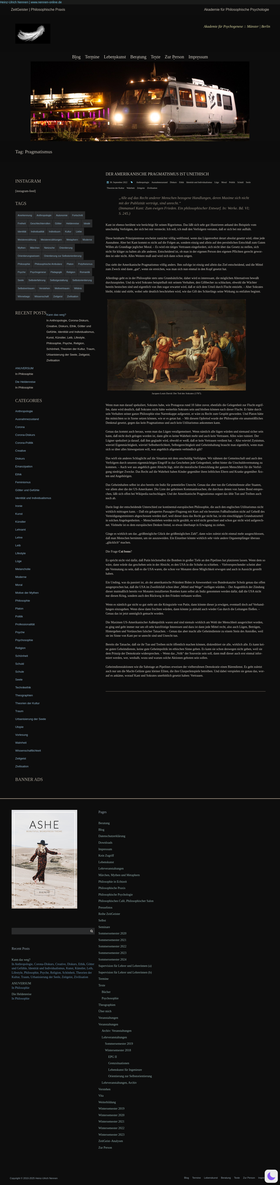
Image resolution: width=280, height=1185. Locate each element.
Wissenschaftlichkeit (28, 750)
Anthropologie (142, 182)
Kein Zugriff (106, 855)
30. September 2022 (118, 182)
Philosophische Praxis (111, 888)
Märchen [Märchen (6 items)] (35, 247)
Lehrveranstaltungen (111, 868)
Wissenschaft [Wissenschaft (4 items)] (41, 296)
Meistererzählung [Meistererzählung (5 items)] (27, 239)
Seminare (104, 927)
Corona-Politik (24, 442)
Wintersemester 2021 (111, 1121)
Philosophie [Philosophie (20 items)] (24, 264)
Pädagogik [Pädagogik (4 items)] (56, 272)
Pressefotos (105, 907)
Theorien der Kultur (115, 188)
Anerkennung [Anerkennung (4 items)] (25, 215)
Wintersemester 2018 (118, 1050)
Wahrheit (131, 188)
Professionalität (25, 624)
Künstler (20, 521)
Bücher (106, 992)
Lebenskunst (115, 56)
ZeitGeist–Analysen (110, 1141)
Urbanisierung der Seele (30, 719)
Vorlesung (21, 734)
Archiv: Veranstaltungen (116, 1030)
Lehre (19, 537)
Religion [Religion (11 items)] (70, 272)
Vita (100, 1095)
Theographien (24, 695)
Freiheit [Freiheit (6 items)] (22, 223)
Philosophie (22, 600)
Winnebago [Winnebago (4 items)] (24, 296)
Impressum (198, 56)
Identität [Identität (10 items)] (22, 231)
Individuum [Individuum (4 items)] (54, 231)
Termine (92, 56)
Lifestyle (20, 553)
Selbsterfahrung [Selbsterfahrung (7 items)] (37, 280)
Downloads (105, 842)
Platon (19, 608)
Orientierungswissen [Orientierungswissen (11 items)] (29, 256)
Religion (20, 648)
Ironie (19, 506)
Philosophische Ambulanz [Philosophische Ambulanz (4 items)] (48, 264)
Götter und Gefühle (27, 490)
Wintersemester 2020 (111, 1115)
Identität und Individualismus (199, 182)
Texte (155, 56)
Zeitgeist (141, 188)
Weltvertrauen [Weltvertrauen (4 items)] (61, 288)
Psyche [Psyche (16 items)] (22, 272)
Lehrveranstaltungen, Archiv (119, 1082)
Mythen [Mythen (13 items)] (22, 247)
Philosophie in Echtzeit (112, 881)
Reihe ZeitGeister (109, 914)
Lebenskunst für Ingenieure (125, 1069)
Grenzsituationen (118, 1063)
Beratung (138, 56)
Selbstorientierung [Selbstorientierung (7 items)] (82, 280)
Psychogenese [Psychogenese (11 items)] (38, 272)
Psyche (20, 632)
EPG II (112, 1056)
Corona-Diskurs (25, 435)
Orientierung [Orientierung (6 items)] (66, 247)
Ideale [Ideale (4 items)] (87, 223)
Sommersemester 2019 (119, 1043)
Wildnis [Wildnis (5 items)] (78, 288)
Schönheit (21, 656)
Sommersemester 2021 (112, 940)
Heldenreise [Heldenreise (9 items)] (72, 223)
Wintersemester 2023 (111, 1134)
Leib (18, 545)
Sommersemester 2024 (112, 959)
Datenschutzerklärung (111, 836)
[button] (271, 1176)
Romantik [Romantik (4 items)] (85, 272)
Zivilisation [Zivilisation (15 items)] (72, 296)
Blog (76, 56)
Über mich (104, 1011)
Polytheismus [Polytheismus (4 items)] (85, 264)
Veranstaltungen (108, 1017)
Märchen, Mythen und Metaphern (119, 875)
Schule (19, 671)
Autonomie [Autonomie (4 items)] (62, 215)
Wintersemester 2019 (111, 1108)
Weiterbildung (107, 1102)
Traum (19, 711)
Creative (20, 450)
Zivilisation (152, 188)
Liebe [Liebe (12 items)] (79, 231)
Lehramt (20, 529)
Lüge (216, 182)
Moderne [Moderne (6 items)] (87, 239)
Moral (224, 182)
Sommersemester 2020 (112, 933)
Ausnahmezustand (160, 182)
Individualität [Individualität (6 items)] (37, 231)
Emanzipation (24, 466)
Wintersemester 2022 (111, 1128)
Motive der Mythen (27, 592)
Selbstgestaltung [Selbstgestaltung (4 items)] (59, 280)
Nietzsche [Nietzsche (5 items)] (49, 247)
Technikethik (23, 687)
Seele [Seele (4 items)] (21, 280)
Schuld (240, 182)
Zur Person (174, 56)
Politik (232, 182)
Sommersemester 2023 (112, 953)
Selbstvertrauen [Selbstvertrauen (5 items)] (26, 288)
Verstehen (104, 1089)
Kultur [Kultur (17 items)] (68, 231)
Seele (248, 182)
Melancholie (22, 569)
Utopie (19, 727)
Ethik (181, 182)
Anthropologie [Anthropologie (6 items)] (44, 215)
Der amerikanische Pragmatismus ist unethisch (157, 174)
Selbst (102, 920)
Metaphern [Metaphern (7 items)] (72, 239)
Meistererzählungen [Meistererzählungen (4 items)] (51, 239)
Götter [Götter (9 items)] (58, 223)
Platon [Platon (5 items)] (70, 264)
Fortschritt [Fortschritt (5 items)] (77, 215)
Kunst (19, 513)
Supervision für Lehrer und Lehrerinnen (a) (125, 966)
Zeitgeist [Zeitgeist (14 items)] (58, 296)
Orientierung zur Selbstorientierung (130, 1076)
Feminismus (23, 482)
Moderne (20, 577)
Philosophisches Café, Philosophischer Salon (126, 901)
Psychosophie (24, 640)
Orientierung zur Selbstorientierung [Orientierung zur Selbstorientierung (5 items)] (62, 256)
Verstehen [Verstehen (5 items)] (44, 288)
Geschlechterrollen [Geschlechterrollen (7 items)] (40, 223)
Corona (20, 427)
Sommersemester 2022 (112, 946)
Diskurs (173, 182)
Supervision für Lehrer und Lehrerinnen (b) (125, 972)
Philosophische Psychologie (115, 894)
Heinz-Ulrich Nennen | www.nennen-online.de (31, 2)
